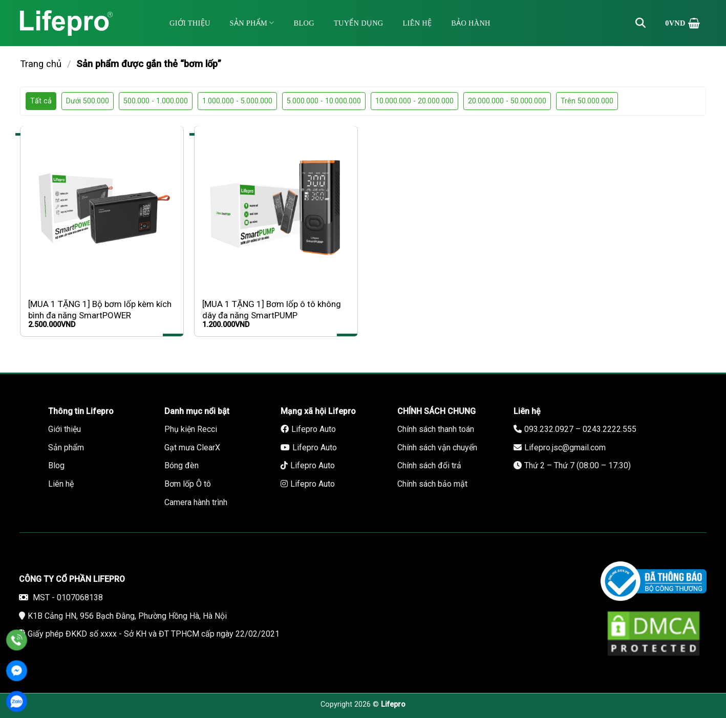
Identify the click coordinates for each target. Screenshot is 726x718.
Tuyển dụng (358, 23)
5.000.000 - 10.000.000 (324, 101)
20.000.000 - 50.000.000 (507, 101)
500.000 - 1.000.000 (155, 101)
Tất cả (41, 101)
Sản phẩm (252, 23)
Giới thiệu (189, 23)
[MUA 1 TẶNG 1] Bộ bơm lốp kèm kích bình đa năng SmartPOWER (100, 309)
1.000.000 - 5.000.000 (237, 101)
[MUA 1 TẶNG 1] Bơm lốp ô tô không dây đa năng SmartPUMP (271, 309)
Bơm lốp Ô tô (187, 484)
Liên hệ (417, 23)
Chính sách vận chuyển (437, 447)
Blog (304, 23)
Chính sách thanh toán (435, 429)
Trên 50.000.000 (587, 101)
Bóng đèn (181, 465)
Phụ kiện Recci (190, 429)
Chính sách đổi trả (429, 465)
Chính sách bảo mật (432, 484)
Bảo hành (470, 23)
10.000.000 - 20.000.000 (414, 101)
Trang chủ (40, 63)
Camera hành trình (195, 502)
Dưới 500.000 (87, 101)
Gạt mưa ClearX (192, 447)
